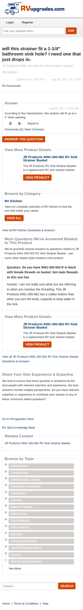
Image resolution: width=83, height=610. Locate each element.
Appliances (19, 466)
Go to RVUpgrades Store (18, 419)
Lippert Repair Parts (26, 548)
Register (27, 22)
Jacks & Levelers (24, 541)
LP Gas (15, 554)
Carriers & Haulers (26, 486)
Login (10, 22)
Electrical (19, 514)
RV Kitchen (13, 201)
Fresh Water (20, 527)
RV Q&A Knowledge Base (18, 427)
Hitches (16, 534)
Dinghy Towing (22, 507)
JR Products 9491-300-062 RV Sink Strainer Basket (50, 158)
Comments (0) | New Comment (24, 129)
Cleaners (18, 493)
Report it (33, 123)
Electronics (20, 520)
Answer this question (23, 139)
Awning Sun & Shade (26, 479)
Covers (16, 500)
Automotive (19, 473)
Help (45, 603)
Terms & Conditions (26, 603)
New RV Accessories (26, 561)
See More (15, 568)
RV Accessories (11, 85)
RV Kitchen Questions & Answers (34, 230)
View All (14, 218)
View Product (37, 177)
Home (6, 603)
